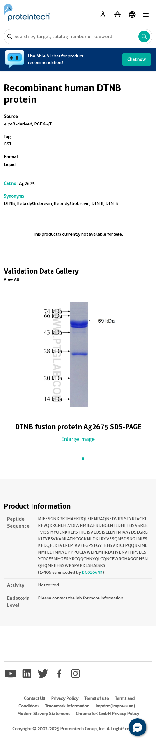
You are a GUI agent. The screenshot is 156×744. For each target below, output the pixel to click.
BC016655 (92, 572)
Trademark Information (67, 705)
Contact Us (34, 698)
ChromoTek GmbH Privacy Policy (107, 713)
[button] (137, 727)
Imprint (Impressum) (115, 705)
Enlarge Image (78, 439)
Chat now (136, 59)
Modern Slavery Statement (43, 713)
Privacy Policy (64, 698)
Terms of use (96, 698)
